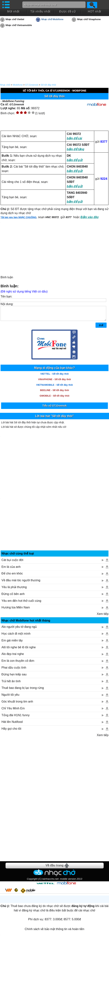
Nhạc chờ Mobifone (52, 19)
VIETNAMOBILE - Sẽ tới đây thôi (54, 387)
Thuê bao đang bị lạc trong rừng (22, 690)
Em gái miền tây (12, 643)
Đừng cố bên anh (13, 596)
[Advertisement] (54, 801)
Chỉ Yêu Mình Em (13, 711)
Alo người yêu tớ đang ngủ (19, 629)
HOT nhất (94, 11)
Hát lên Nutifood (12, 724)
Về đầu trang (54, 868)
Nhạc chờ (5, 84)
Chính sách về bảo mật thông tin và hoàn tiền (54, 931)
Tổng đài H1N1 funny (15, 718)
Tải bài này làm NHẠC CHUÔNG (18, 217)
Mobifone (18, 84)
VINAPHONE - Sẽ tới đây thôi (54, 382)
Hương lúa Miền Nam (15, 610)
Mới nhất (13, 11)
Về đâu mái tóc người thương (20, 583)
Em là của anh (11, 569)
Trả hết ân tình (11, 684)
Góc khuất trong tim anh (17, 704)
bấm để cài (74, 138)
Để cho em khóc (12, 576)
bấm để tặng (75, 149)
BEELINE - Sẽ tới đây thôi (54, 393)
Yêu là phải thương (14, 589)
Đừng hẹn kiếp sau (14, 677)
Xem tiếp (102, 616)
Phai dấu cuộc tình (13, 670)
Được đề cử (67, 11)
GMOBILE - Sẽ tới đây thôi (54, 398)
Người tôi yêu (10, 697)
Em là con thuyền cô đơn (17, 663)
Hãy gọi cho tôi (11, 731)
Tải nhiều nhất (40, 11)
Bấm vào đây (90, 217)
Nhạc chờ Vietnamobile (19, 25)
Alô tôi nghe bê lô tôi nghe (18, 650)
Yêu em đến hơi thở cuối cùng (21, 603)
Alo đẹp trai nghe (12, 656)
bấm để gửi (75, 160)
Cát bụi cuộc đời (12, 562)
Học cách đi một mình (15, 636)
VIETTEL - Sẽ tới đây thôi (54, 376)
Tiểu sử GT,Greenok (54, 408)
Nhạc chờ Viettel (15, 19)
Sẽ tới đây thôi (48, 84)
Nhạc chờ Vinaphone (89, 19)
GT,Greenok (31, 84)
